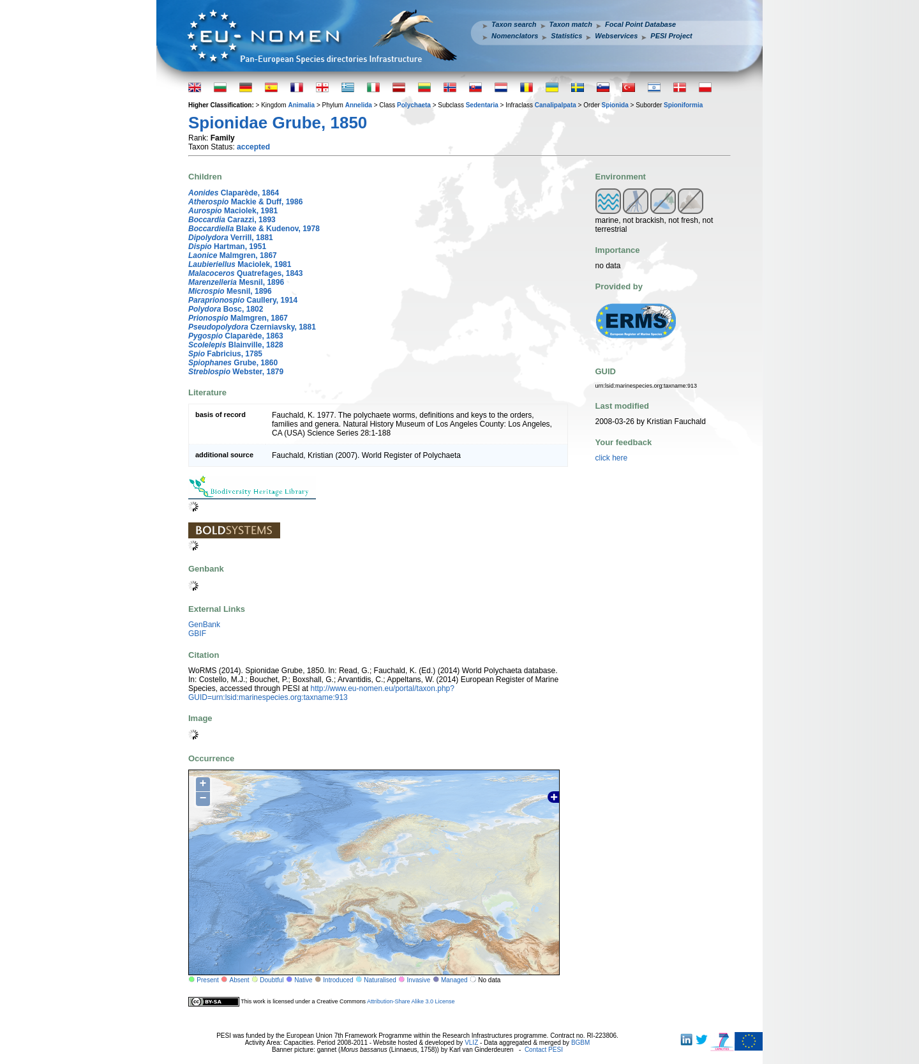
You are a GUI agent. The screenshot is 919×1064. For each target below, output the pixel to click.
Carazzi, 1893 (232, 219)
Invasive (419, 980)
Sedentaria (482, 105)
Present (207, 980)
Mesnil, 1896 (236, 282)
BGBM (580, 1042)
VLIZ (471, 1042)
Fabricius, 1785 (225, 353)
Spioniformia (683, 105)
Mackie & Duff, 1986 (245, 201)
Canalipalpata (555, 105)
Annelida (358, 105)
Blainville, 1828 (235, 344)
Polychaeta (414, 105)
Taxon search (514, 24)
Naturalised (380, 980)
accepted (253, 146)
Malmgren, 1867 (232, 255)
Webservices (616, 36)
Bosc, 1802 (225, 309)
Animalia (301, 105)
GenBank (204, 624)
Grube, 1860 (233, 362)
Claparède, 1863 (235, 335)
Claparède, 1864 (233, 192)
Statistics (566, 36)
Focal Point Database (640, 24)
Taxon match (570, 24)
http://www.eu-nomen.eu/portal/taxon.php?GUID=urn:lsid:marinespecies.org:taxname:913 (321, 693)
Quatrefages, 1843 (245, 273)
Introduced (338, 980)
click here (611, 457)
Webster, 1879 (235, 371)
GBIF (197, 633)
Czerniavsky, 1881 (252, 327)
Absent (240, 980)
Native (303, 980)
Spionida (615, 105)
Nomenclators (514, 36)
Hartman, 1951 (227, 246)
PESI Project (671, 36)
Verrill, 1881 (230, 237)
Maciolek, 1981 (233, 210)
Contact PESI (544, 1049)
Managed (454, 980)
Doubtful (271, 980)
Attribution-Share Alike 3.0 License (411, 1001)
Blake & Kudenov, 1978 (254, 228)
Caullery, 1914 (242, 300)
